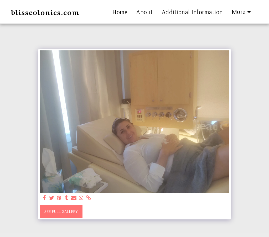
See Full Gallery (60, 211)
